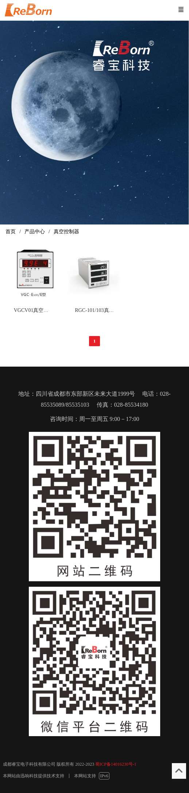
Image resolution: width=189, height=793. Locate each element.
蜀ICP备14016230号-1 (115, 764)
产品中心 (34, 231)
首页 (10, 231)
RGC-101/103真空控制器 (102, 310)
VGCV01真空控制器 (36, 310)
